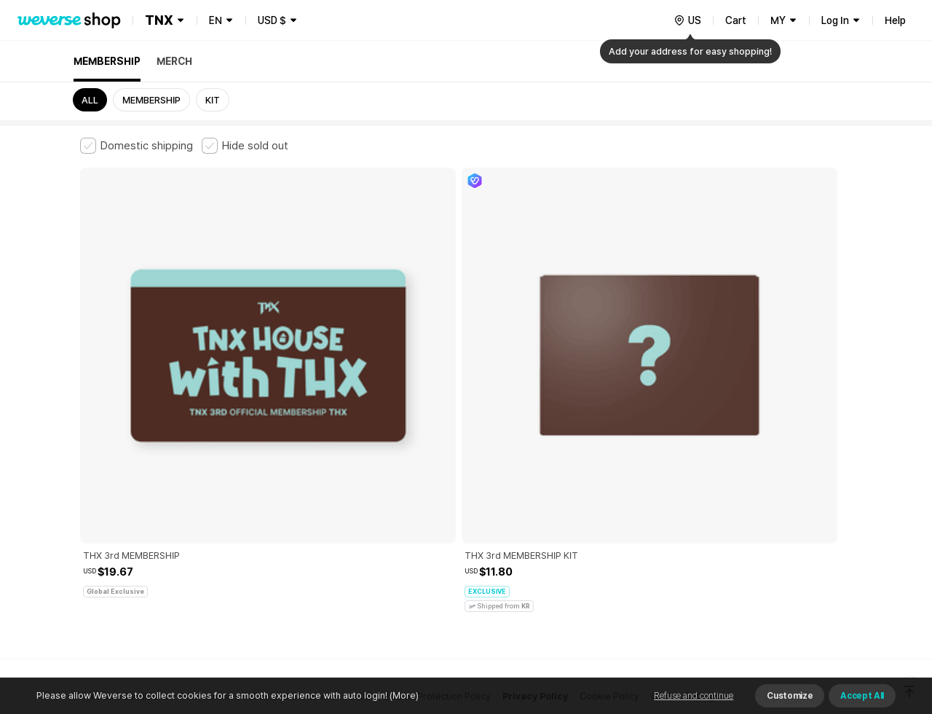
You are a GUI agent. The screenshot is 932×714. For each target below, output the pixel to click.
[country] (687, 20)
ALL (90, 100)
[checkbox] (136, 146)
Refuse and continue (693, 696)
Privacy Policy (535, 470)
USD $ (272, 20)
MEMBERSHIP (107, 61)
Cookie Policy (609, 470)
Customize (790, 696)
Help (895, 20)
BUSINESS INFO (326, 534)
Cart (735, 20)
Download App (815, 620)
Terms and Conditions (120, 470)
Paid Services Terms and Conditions (258, 470)
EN (215, 20)
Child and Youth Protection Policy (420, 470)
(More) (403, 695)
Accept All (862, 696)
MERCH (174, 61)
